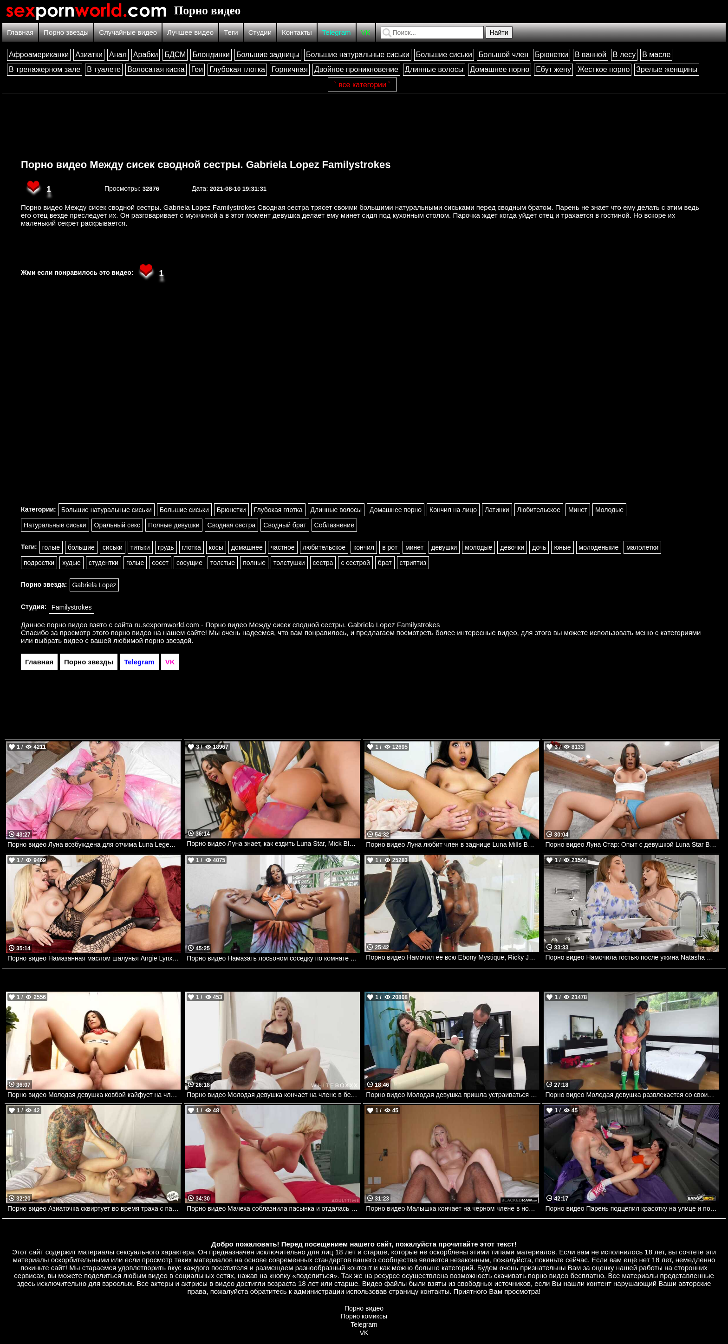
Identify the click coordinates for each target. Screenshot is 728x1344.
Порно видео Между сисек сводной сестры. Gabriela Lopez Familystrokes (206, 164)
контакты (434, 1291)
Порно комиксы (364, 1316)
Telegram (336, 32)
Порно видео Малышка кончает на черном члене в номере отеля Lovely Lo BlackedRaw (452, 1208)
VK (365, 32)
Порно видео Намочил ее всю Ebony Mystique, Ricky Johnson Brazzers (452, 957)
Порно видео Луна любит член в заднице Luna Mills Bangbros (452, 844)
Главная (20, 32)
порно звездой (168, 640)
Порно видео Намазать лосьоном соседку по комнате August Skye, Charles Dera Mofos (273, 958)
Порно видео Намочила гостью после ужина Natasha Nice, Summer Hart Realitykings (631, 957)
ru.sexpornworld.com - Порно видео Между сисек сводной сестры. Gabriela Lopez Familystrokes (287, 625)
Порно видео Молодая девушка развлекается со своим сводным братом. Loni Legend (631, 1094)
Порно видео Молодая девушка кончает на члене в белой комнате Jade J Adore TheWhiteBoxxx (273, 1094)
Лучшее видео (190, 32)
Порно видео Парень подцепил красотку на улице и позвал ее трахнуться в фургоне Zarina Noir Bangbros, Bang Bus (631, 1208)
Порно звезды (66, 32)
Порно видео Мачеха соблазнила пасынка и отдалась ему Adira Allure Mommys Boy (273, 1208)
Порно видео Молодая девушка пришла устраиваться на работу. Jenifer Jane (452, 1094)
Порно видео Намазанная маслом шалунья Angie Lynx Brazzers (94, 958)
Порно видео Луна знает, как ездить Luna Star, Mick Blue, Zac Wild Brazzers (273, 843)
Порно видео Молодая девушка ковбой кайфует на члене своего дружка (94, 1094)
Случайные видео (128, 32)
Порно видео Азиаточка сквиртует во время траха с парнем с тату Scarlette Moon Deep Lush (94, 1208)
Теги (231, 32)
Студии (260, 32)
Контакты (297, 32)
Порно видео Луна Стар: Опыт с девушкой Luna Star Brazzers (631, 844)
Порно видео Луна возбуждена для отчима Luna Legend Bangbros (94, 844)
